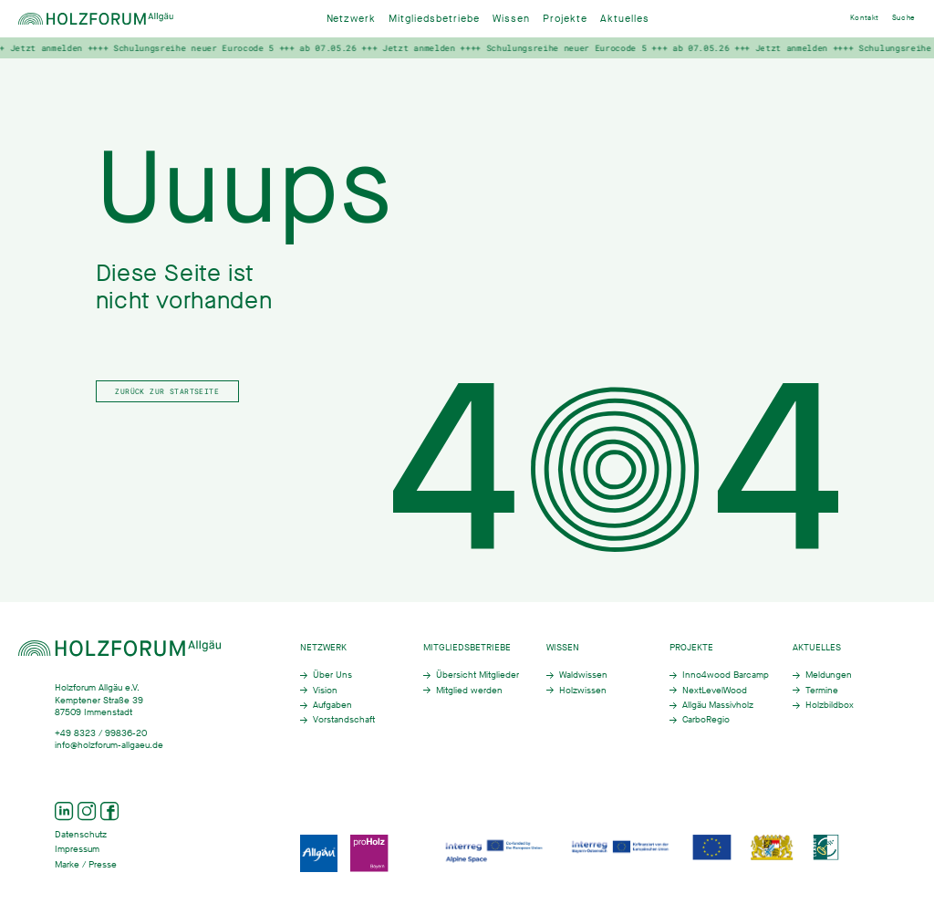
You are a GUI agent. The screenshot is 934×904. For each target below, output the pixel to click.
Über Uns (332, 675)
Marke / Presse (86, 864)
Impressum (77, 849)
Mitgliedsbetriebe (434, 19)
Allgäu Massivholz (717, 705)
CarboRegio (706, 719)
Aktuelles (624, 19)
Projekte (565, 19)
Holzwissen (583, 690)
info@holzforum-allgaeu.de (109, 745)
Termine (821, 690)
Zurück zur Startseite (167, 391)
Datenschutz (81, 834)
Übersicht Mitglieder (477, 675)
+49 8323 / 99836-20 (101, 733)
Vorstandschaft (344, 719)
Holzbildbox (829, 705)
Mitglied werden (469, 690)
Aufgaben (332, 705)
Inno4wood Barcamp (725, 675)
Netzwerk (352, 19)
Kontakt (864, 18)
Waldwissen (583, 675)
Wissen (511, 19)
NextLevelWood (714, 690)
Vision (325, 690)
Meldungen (828, 675)
